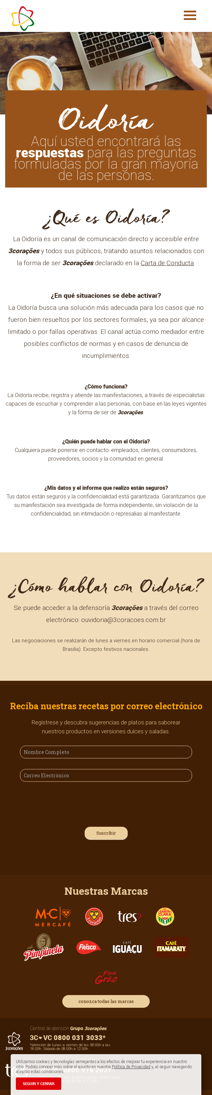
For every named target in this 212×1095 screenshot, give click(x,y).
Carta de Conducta (167, 263)
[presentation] (72, 803)
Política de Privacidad (131, 1066)
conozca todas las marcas (106, 1001)
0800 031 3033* (68, 1037)
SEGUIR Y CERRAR (38, 1083)
